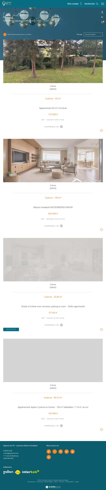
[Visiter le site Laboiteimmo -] (53, 485)
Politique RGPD (69, 481)
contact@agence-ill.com (11, 453)
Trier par (79, 34)
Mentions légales (48, 481)
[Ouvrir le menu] (102, 4)
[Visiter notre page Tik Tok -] (48, 457)
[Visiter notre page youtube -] (72, 451)
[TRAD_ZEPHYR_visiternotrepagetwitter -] (54, 451)
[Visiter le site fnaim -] (18, 472)
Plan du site (40, 481)
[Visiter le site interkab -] (30, 471)
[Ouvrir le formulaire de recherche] (91, 3)
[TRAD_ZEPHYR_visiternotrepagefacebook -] (48, 451)
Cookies (77, 481)
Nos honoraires (31, 481)
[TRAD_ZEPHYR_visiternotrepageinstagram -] (60, 451)
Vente (39, 21)
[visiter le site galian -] (8, 472)
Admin (56, 481)
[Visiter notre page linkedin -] (66, 451)
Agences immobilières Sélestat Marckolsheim (19, 21)
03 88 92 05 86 (7, 451)
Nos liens (61, 481)
